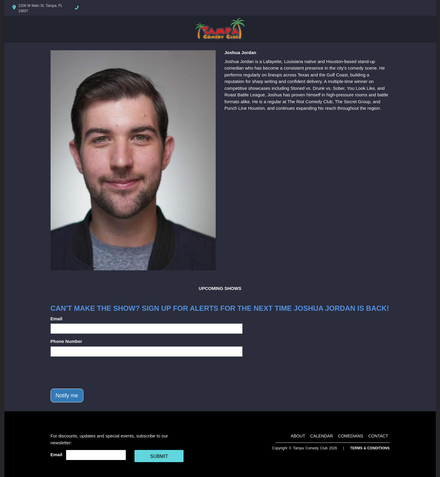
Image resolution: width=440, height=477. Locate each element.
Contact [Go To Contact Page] (378, 436)
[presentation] (96, 372)
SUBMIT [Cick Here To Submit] (159, 456)
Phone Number (66, 341)
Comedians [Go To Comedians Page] (350, 436)
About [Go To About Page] (298, 436)
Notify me (67, 395)
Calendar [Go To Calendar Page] (321, 436)
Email (56, 318)
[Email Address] (96, 455)
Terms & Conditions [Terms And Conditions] (370, 448)
